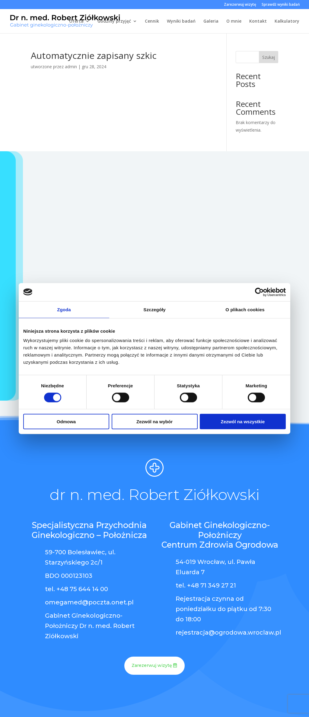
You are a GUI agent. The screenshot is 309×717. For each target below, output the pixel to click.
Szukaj (268, 57)
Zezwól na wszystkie (243, 421)
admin (71, 66)
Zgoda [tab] (64, 309)
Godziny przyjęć (114, 21)
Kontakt (258, 21)
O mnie (233, 21)
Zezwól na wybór (154, 421)
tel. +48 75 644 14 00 (76, 589)
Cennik (152, 21)
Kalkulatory (287, 21)
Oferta (76, 21)
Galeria (210, 21)
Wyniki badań (181, 21)
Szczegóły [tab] (154, 309)
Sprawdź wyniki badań (281, 5)
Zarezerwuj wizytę (240, 5)
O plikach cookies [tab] (244, 309)
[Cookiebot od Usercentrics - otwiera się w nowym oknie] (259, 291)
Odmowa (66, 421)
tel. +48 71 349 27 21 (206, 585)
